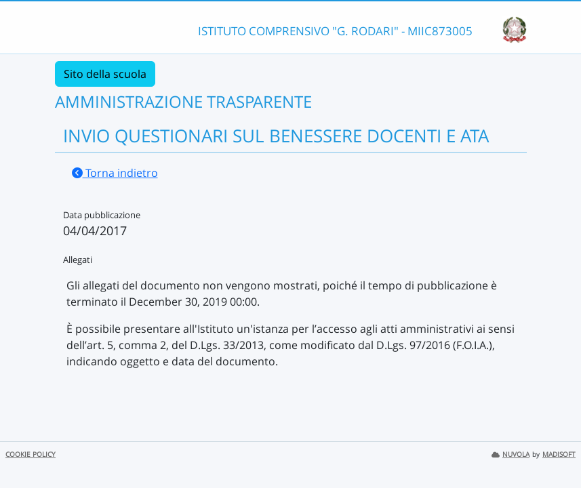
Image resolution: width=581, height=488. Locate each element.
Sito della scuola (105, 73)
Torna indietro (115, 172)
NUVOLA (510, 454)
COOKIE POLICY (30, 454)
